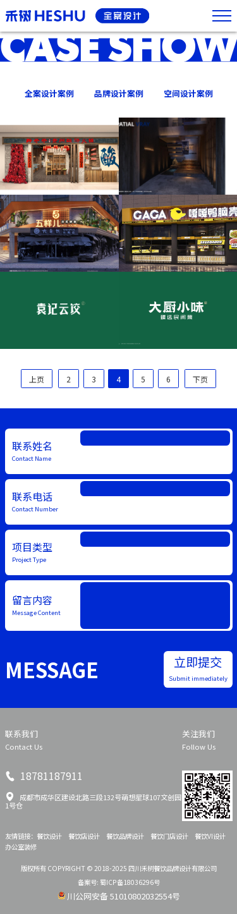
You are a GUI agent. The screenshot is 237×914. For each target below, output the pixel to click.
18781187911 (50, 775)
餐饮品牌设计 (125, 836)
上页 (36, 379)
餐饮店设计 (84, 836)
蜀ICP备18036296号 (130, 882)
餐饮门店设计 (169, 836)
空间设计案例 (188, 93)
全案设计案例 (49, 93)
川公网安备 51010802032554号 (123, 896)
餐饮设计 (49, 836)
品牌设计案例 (118, 93)
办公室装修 (21, 846)
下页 (200, 379)
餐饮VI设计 (210, 836)
